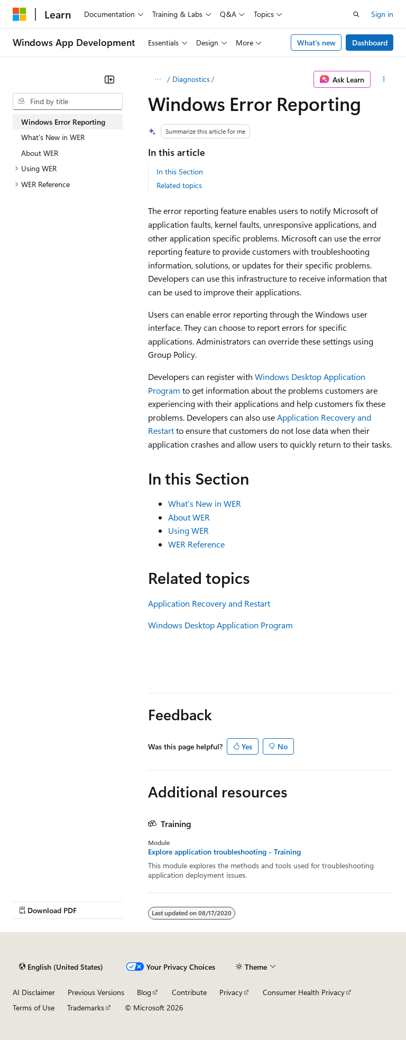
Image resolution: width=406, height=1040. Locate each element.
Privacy (231, 992)
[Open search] (356, 14)
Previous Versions (96, 992)
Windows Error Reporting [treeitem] (63, 122)
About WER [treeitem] (39, 153)
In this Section (179, 171)
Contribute (189, 992)
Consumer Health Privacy (304, 992)
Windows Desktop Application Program (220, 624)
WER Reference (196, 544)
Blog (144, 992)
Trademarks (85, 1007)
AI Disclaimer (34, 992)
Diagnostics (191, 79)
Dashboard (369, 43)
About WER (189, 517)
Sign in (382, 14)
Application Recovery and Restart (209, 603)
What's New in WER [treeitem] (53, 137)
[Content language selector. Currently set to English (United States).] (61, 966)
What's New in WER (204, 503)
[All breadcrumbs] (157, 79)
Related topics (179, 185)
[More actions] (384, 79)
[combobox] (68, 101)
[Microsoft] (19, 14)
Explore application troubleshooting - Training (224, 852)
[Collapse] (109, 79)
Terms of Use (33, 1007)
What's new (316, 43)
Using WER (188, 530)
